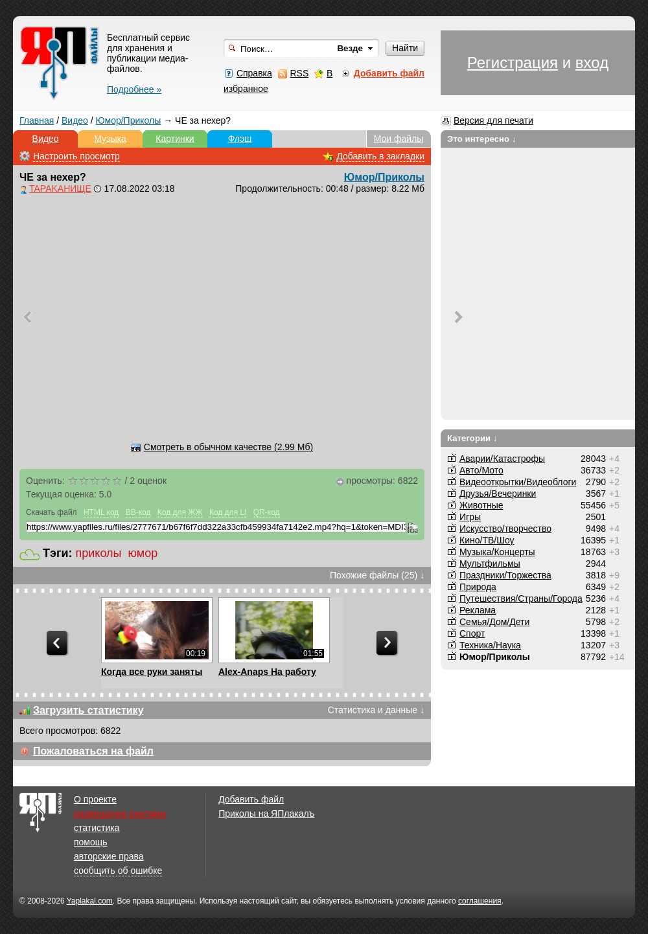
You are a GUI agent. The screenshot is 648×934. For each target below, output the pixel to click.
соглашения (480, 901)
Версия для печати (493, 120)
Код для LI (228, 512)
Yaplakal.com (90, 901)
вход (591, 62)
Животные (481, 505)
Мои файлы (399, 138)
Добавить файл (251, 799)
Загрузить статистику (88, 710)
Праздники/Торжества (505, 575)
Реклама (477, 610)
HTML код (101, 512)
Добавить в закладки (380, 156)
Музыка (110, 138)
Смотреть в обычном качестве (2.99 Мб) (228, 447)
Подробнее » (134, 89)
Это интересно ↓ (481, 139)
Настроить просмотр (76, 156)
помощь (91, 842)
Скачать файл (51, 512)
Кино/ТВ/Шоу (487, 540)
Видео (75, 120)
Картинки (175, 138)
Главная (36, 120)
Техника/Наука (490, 645)
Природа (477, 587)
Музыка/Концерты (497, 552)
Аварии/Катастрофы (502, 458)
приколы (99, 553)
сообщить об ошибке (118, 870)
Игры (470, 517)
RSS (299, 73)
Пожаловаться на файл (93, 751)
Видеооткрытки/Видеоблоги (517, 482)
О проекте (95, 799)
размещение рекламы (120, 813)
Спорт (472, 633)
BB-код (138, 512)
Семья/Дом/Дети (494, 622)
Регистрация (512, 62)
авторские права (109, 856)
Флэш (240, 138)
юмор (143, 553)
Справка (254, 73)
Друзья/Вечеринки (497, 493)
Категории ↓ (472, 438)
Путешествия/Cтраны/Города (521, 598)
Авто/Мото (481, 470)
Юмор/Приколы (128, 120)
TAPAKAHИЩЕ (60, 188)
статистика (96, 828)
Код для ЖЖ (180, 512)
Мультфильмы (489, 563)
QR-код (266, 512)
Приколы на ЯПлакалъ (266, 813)
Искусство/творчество (505, 528)
